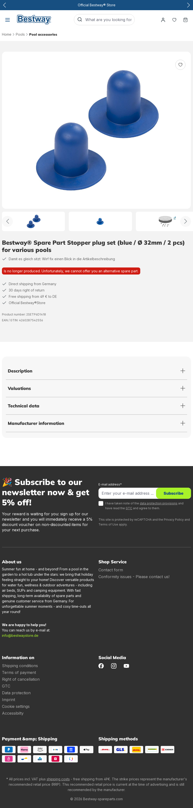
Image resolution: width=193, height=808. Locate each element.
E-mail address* (110, 484)
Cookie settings (16, 706)
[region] (96, 141)
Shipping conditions (20, 665)
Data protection (16, 692)
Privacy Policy (174, 519)
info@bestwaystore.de (20, 635)
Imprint (8, 699)
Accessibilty (13, 713)
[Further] (185, 221)
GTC (129, 508)
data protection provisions (158, 503)
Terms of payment (19, 672)
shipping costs (58, 779)
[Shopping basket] (185, 19)
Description (20, 371)
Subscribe (174, 493)
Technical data (23, 406)
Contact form (110, 569)
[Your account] (163, 19)
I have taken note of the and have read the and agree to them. (144, 505)
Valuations (19, 388)
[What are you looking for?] (109, 19)
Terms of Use (108, 524)
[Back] (7, 221)
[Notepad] (174, 19)
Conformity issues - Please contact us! (133, 576)
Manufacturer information (36, 423)
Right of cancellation (21, 679)
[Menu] (7, 19)
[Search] (79, 19)
